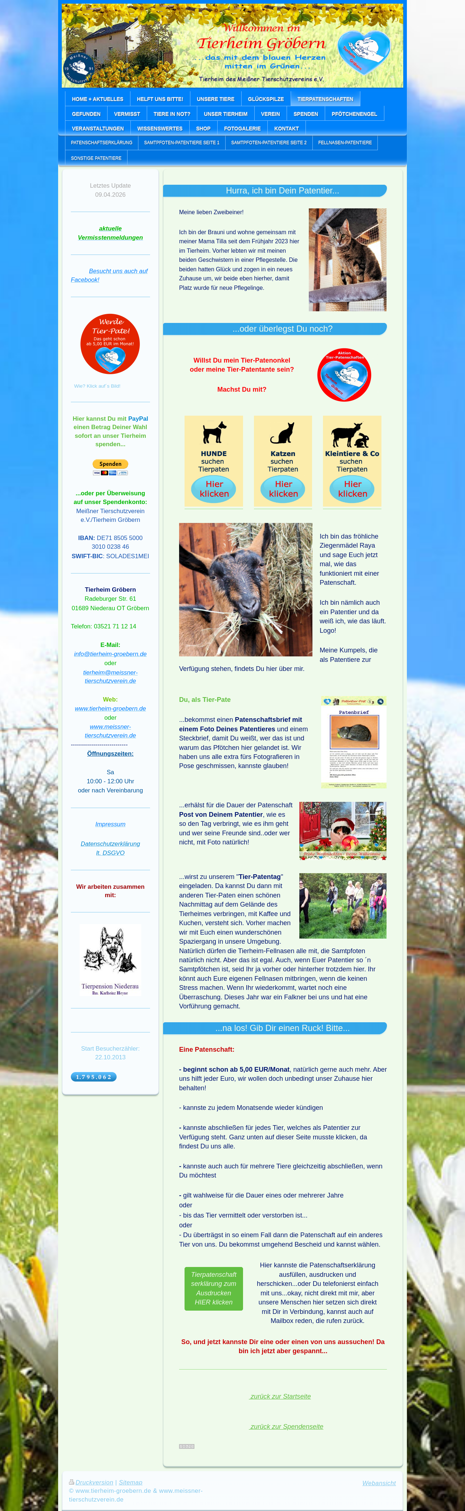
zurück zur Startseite (280, 1396)
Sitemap (130, 1482)
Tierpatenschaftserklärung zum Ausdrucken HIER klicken (213, 1288)
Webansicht (379, 1483)
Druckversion (91, 1482)
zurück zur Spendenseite (286, 1426)
